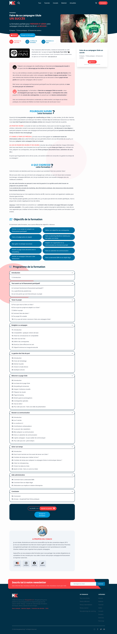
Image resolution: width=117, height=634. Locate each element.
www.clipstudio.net (52, 56)
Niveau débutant (85, 601)
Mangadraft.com (29, 600)
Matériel (64, 3)
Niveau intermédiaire (86, 605)
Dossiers (100, 614)
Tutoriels (47, 3)
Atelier (100, 608)
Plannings (101, 621)
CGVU (46, 608)
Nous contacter (16, 608)
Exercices (101, 618)
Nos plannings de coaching (88, 611)
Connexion (103, 3)
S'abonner (100, 584)
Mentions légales (26, 608)
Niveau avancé (84, 608)
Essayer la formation (27, 35)
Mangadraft (17, 564)
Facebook (34, 564)
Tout (39, 3)
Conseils (55, 3)
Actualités (73, 3)
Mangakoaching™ (21, 629)
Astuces (100, 598)
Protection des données (38, 608)
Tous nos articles (85, 598)
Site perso (42, 564)
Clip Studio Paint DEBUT (60, 52)
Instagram (26, 564)
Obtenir (14, 35)
